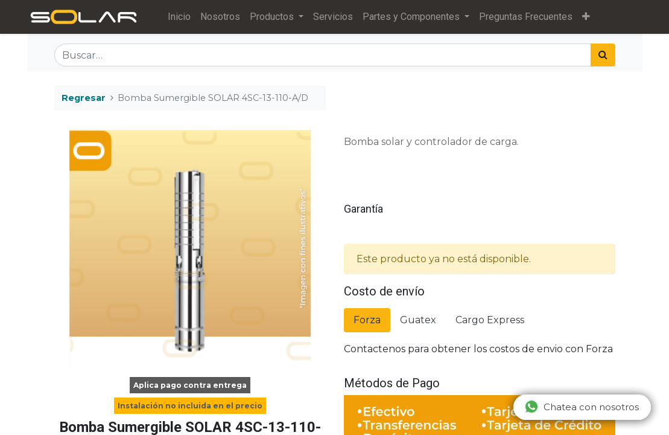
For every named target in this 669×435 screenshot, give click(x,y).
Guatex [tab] (418, 320)
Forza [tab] (367, 320)
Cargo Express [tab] (489, 320)
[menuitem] (179, 17)
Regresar (84, 97)
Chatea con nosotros (581, 406)
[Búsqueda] (603, 55)
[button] (586, 17)
